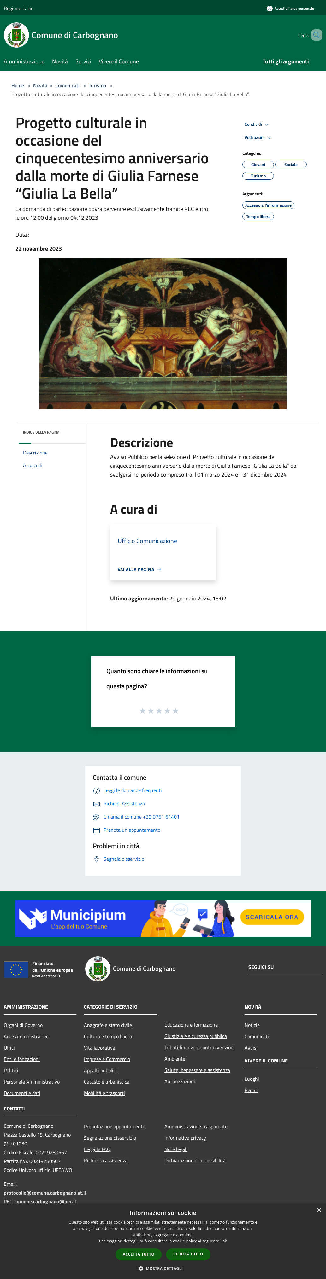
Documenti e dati (22, 1093)
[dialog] (163, 1241)
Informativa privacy (185, 1138)
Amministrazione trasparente (196, 1126)
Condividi (257, 124)
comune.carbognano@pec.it (45, 1201)
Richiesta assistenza (105, 1160)
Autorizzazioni (179, 1081)
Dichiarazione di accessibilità (195, 1160)
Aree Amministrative (26, 1036)
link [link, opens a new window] (223, 1241)
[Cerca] (314, 35)
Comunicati (67, 85)
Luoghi (252, 1079)
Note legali (175, 1149)
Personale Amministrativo (32, 1081)
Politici (11, 1070)
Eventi (251, 1090)
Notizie (252, 1025)
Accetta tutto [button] (138, 1254)
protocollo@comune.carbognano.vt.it (45, 1192)
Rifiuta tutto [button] (188, 1254)
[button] (163, 1268)
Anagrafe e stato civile (108, 1025)
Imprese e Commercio (107, 1059)
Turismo (97, 85)
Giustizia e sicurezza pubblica (195, 1036)
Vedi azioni (259, 138)
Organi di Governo (23, 1025)
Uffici (9, 1047)
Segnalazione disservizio (110, 1138)
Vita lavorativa (99, 1047)
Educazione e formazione (191, 1024)
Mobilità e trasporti (104, 1093)
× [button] (319, 1210)
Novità (40, 85)
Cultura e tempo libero (108, 1036)
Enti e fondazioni (22, 1059)
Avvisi (251, 1047)
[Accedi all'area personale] (290, 8)
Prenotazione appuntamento (114, 1126)
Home (17, 85)
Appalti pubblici (100, 1070)
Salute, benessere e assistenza (197, 1070)
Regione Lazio (18, 8)
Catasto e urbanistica (106, 1081)
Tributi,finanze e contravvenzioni (199, 1047)
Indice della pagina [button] (41, 432)
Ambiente (174, 1058)
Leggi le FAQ (97, 1149)
